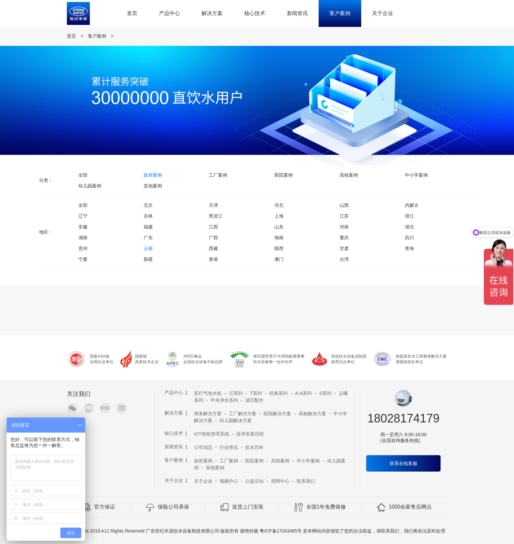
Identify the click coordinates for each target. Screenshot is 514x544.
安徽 (83, 226)
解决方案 (212, 13)
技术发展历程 (250, 434)
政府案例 (153, 175)
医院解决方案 (277, 413)
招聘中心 (280, 481)
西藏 (213, 248)
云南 (148, 248)
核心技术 (254, 13)
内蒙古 (412, 205)
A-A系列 (303, 393)
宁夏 (83, 259)
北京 (148, 205)
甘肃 (344, 248)
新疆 (148, 259)
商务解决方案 (208, 413)
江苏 (344, 216)
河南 (344, 226)
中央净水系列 (224, 400)
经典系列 (278, 393)
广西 (213, 237)
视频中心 (229, 481)
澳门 (279, 259)
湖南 (83, 237)
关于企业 (382, 13)
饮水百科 (254, 447)
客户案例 (339, 13)
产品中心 (169, 13)
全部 (83, 175)
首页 (132, 13)
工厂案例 (218, 175)
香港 (213, 259)
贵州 (83, 248)
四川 (409, 237)
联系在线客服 (403, 463)
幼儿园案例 (89, 185)
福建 (148, 226)
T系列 (256, 393)
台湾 (344, 259)
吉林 (148, 216)
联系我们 (306, 481)
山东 (279, 226)
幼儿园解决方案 (236, 420)
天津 (213, 205)
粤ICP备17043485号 (281, 531)
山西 (344, 205)
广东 (148, 237)
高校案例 (349, 175)
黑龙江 (216, 216)
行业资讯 (229, 447)
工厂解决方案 (242, 413)
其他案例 (153, 185)
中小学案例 (416, 175)
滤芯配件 (254, 400)
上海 (279, 216)
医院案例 (283, 175)
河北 (279, 205)
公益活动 (254, 481)
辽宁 (83, 216)
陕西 (279, 248)
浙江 (409, 216)
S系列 (325, 393)
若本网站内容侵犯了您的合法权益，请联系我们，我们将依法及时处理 (374, 531)
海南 (279, 237)
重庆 (344, 237)
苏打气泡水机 (208, 393)
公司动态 (203, 447)
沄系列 (236, 393)
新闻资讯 (297, 13)
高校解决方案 (312, 413)
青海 (409, 248)
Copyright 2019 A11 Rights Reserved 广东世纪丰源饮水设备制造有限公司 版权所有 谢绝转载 (163, 531)
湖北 (409, 226)
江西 (213, 226)
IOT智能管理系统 (211, 434)
